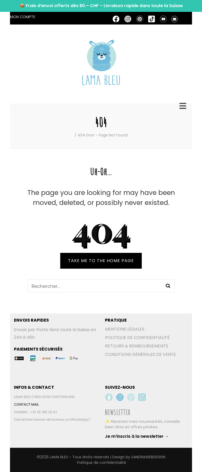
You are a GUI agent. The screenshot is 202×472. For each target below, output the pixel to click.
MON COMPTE (22, 16)
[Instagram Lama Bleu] (120, 397)
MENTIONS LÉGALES (124, 329)
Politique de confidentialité (101, 462)
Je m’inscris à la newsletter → (137, 436)
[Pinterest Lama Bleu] (131, 397)
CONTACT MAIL (26, 404)
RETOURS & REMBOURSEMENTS (136, 346)
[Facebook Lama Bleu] (109, 397)
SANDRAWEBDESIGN (148, 457)
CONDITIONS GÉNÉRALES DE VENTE (140, 354)
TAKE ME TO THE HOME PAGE (101, 261)
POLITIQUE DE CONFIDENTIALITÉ (137, 338)
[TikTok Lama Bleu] (142, 397)
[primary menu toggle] (183, 106)
